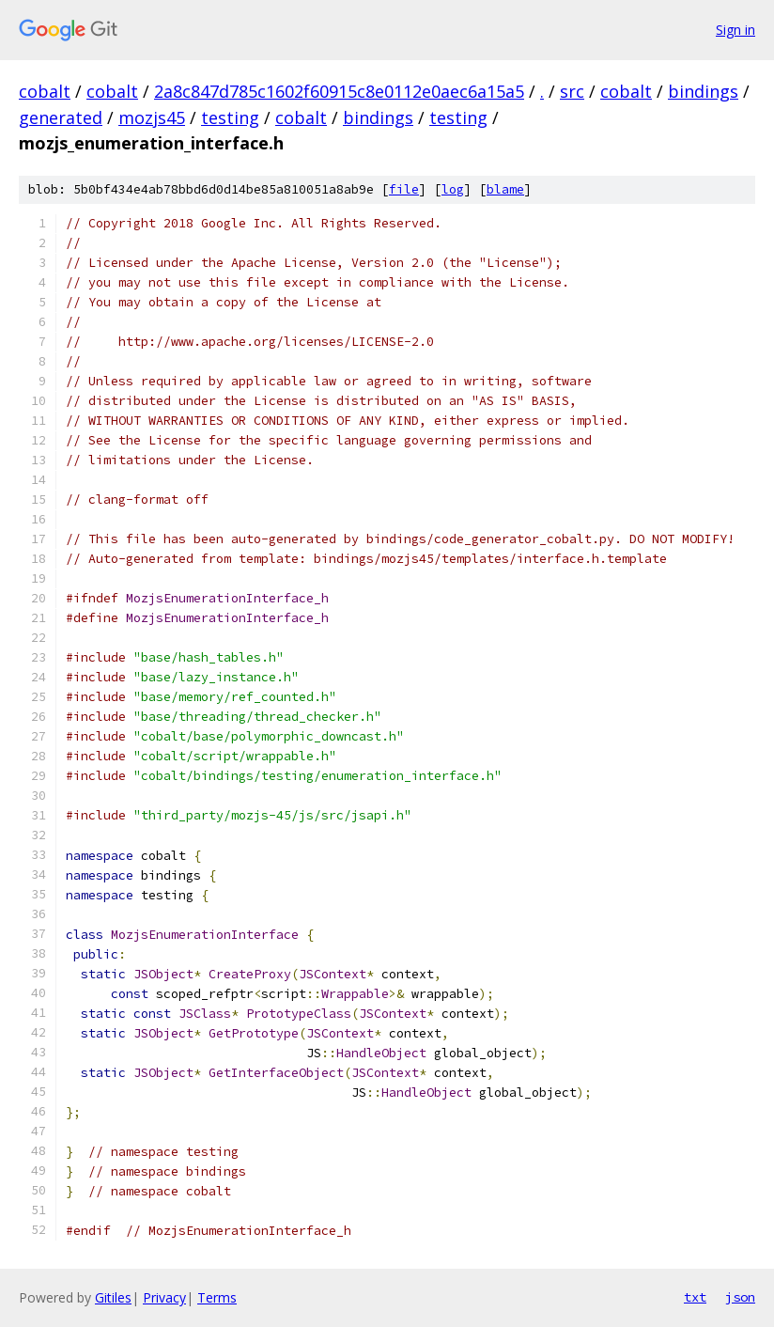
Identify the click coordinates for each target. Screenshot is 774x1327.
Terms (217, 1297)
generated (60, 117)
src (572, 91)
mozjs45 (151, 117)
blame (505, 189)
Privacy (164, 1297)
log (452, 189)
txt (695, 1296)
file (404, 189)
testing (230, 117)
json (740, 1296)
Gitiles (113, 1297)
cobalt (44, 91)
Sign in (735, 30)
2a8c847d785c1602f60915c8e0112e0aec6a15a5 (339, 91)
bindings (703, 91)
